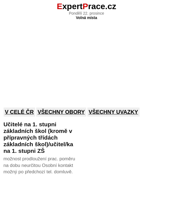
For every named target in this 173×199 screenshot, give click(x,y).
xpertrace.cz (86, 6)
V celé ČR (19, 112)
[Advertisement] (87, 60)
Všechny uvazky (113, 112)
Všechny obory (61, 112)
